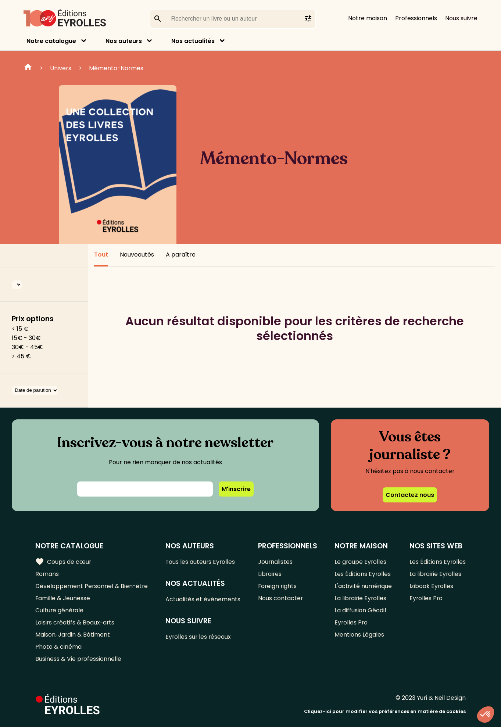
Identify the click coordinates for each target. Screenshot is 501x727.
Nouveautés (137, 254)
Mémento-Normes (116, 68)
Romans (47, 574)
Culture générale (59, 610)
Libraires (270, 574)
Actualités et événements (203, 599)
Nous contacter (280, 598)
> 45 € (21, 356)
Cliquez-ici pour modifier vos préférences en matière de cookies (385, 711)
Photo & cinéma (58, 646)
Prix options (33, 319)
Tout (101, 254)
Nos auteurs (123, 41)
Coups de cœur (63, 561)
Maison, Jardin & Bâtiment (72, 634)
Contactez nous (410, 495)
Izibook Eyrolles (431, 586)
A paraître (181, 254)
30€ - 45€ (27, 347)
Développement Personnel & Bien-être (92, 586)
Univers (60, 68)
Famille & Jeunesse (62, 598)
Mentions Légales (359, 634)
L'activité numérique (363, 586)
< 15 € (20, 329)
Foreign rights (278, 586)
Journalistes (275, 562)
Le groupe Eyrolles (360, 562)
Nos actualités (193, 41)
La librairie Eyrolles (360, 598)
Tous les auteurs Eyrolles (201, 562)
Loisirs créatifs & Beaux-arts (75, 622)
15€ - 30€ (26, 338)
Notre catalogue (51, 41)
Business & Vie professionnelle (78, 659)
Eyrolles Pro (351, 622)
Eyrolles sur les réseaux (199, 637)
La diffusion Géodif (360, 610)
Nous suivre (461, 18)
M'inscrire (236, 489)
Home (28, 68)
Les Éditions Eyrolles (362, 574)
